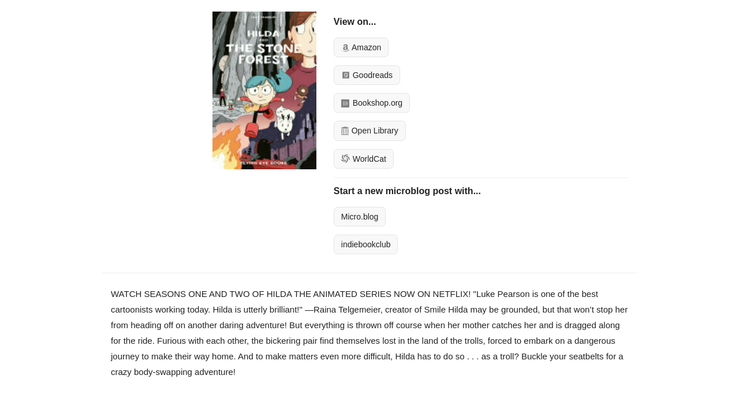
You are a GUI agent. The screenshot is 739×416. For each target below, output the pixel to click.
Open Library (369, 130)
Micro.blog (360, 216)
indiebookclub (366, 244)
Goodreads (367, 75)
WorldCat (363, 159)
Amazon (361, 47)
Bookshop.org (371, 102)
